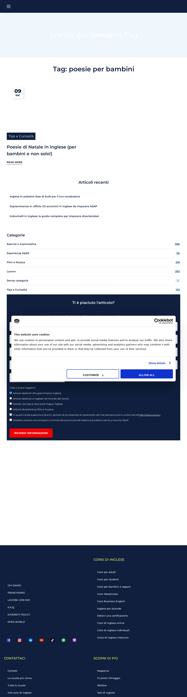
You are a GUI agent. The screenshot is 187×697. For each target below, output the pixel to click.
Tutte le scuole (17, 685)
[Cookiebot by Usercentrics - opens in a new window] (157, 321)
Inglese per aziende (109, 608)
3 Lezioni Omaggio (108, 678)
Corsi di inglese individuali (113, 630)
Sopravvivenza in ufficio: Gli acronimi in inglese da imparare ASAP (53, 206)
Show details (157, 362)
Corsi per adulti (106, 572)
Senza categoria (93, 280)
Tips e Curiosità (21, 136)
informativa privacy (149, 415)
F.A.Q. (11, 607)
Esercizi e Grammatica (93, 244)
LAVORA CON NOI (19, 599)
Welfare (102, 685)
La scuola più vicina (20, 678)
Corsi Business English (111, 601)
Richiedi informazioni (31, 433)
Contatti (12, 670)
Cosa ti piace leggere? (22, 387)
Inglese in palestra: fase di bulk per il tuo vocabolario (45, 196)
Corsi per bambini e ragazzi (114, 586)
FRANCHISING (16, 592)
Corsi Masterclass (107, 593)
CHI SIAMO (14, 585)
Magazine (103, 670)
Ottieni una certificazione (112, 615)
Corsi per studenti (108, 579)
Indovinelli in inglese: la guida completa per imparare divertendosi (55, 216)
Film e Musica (93, 262)
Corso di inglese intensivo (113, 637)
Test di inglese (106, 692)
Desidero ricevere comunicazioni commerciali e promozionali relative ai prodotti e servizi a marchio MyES (69, 420)
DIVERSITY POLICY (19, 614)
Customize (93, 375)
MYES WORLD (16, 621)
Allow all (147, 375)
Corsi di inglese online (110, 623)
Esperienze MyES (93, 253)
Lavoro (93, 271)
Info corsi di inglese (20, 692)
